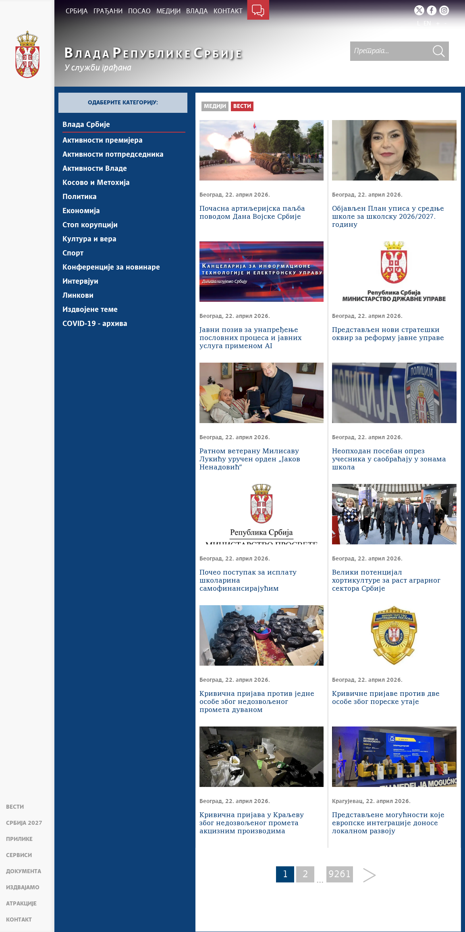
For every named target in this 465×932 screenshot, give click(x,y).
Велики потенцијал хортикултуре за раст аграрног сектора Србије (386, 580)
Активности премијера (102, 140)
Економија (81, 211)
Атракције (21, 904)
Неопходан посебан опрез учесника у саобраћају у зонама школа (389, 459)
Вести (15, 807)
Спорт (72, 253)
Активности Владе (94, 168)
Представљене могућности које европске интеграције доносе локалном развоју (388, 823)
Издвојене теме (90, 309)
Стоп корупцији (90, 225)
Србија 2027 (24, 823)
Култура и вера (89, 239)
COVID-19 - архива (94, 324)
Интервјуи (80, 281)
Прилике (19, 839)
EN (427, 24)
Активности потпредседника (113, 154)
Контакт (19, 920)
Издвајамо (22, 887)
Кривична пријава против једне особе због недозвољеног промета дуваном (256, 702)
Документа (23, 871)
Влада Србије (86, 125)
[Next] (366, 876)
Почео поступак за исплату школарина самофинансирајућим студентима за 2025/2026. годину (248, 581)
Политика (79, 197)
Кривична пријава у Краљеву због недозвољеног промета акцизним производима (251, 823)
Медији (215, 106)
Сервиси (19, 855)
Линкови (77, 295)
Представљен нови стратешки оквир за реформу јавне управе (388, 334)
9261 (339, 874)
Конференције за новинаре (111, 267)
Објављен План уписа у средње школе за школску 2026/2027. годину (388, 216)
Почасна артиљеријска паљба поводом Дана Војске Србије (252, 212)
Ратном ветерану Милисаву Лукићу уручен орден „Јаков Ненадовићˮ (249, 459)
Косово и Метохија (96, 183)
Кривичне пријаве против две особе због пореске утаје (386, 698)
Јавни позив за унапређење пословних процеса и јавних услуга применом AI (250, 338)
